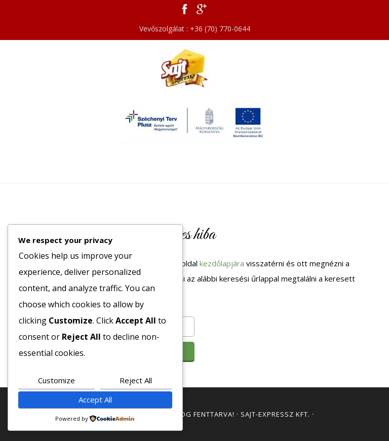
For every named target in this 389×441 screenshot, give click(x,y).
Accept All (95, 399)
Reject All (136, 380)
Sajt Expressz (194, 68)
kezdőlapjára (222, 263)
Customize (56, 380)
